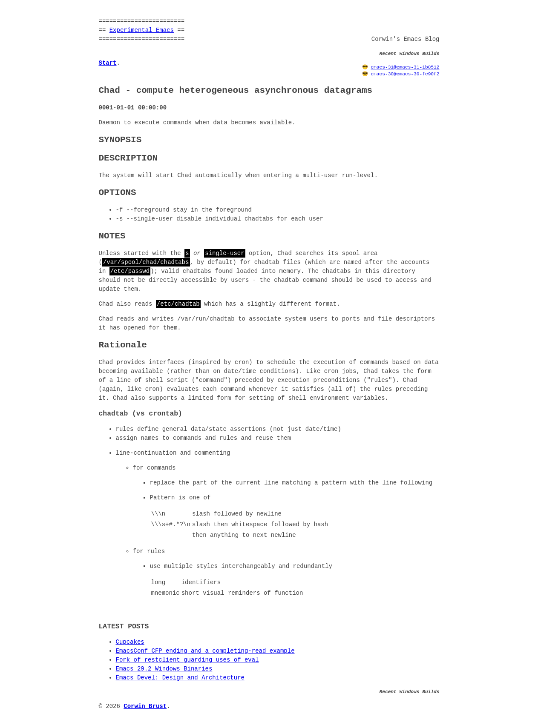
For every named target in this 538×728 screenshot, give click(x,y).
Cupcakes (130, 642)
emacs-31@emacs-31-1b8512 (405, 67)
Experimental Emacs (141, 30)
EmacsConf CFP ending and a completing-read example (205, 651)
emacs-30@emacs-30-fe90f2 (405, 74)
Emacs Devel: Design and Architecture (180, 678)
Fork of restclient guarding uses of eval (187, 660)
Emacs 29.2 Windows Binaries (164, 669)
